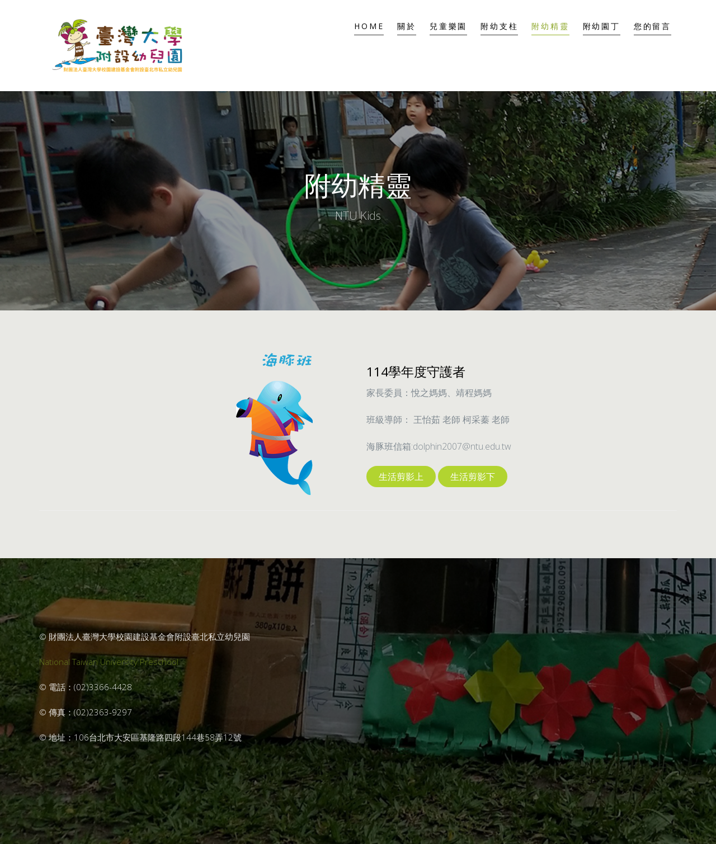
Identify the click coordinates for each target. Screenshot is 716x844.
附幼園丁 (601, 26)
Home (369, 26)
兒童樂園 (448, 26)
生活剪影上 (401, 476)
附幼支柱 (499, 26)
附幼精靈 (550, 26)
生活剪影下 (472, 476)
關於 (406, 26)
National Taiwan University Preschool (108, 661)
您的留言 (652, 26)
